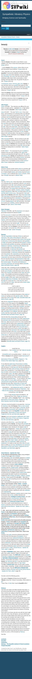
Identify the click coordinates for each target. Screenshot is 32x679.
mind (9, 74)
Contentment (5, 83)
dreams (3, 191)
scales (3, 365)
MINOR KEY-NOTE (18, 387)
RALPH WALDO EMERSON (16, 53)
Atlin (2, 138)
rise (29, 372)
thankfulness (19, 444)
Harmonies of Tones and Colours (10, 359)
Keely (2, 106)
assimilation (7, 311)
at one (11, 495)
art (7, 416)
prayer (15, 438)
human (28, 172)
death (19, 212)
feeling (3, 308)
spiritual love (11, 529)
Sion (13, 422)
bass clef (15, 367)
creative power (14, 467)
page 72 (27, 341)
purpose (15, 67)
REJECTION (10, 564)
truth (10, 49)
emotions (18, 189)
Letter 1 (27, 506)
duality (7, 277)
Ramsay (3, 234)
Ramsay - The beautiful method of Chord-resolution (15, 644)
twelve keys (12, 364)
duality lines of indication (11, 279)
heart (4, 74)
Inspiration (4, 642)
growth (16, 85)
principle (26, 423)
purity (10, 534)
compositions (4, 428)
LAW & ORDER (16, 456)
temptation (14, 513)
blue (20, 380)
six (4, 372)
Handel (9, 440)
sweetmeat (13, 441)
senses (8, 525)
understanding (7, 491)
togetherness (11, 556)
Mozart (22, 440)
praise (26, 438)
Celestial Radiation (19, 162)
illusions (10, 191)
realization (27, 490)
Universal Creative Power (17, 501)
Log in (29, 34)
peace (10, 83)
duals (18, 297)
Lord (5, 394)
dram (6, 441)
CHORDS (14, 350)
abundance (4, 155)
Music (20, 236)
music (2, 296)
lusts (13, 516)
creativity (18, 493)
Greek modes (4, 269)
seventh (14, 372)
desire (10, 515)
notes (13, 277)
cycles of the (15, 237)
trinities (25, 364)
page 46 (11, 299)
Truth (16, 112)
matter (4, 242)
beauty (17, 37)
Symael (7, 138)
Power (17, 428)
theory (4, 404)
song (10, 431)
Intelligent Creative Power (18, 496)
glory (19, 83)
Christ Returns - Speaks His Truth (10, 453)
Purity (3, 512)
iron (20, 108)
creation (11, 306)
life (24, 115)
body (20, 168)
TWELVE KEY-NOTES (7, 390)
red (12, 380)
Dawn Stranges (5, 209)
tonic (15, 331)
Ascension (19, 211)
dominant (3, 323)
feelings (26, 515)
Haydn (16, 440)
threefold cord (6, 354)
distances (19, 241)
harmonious (25, 355)
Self (4, 126)
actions (23, 189)
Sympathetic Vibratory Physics (8, 37)
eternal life (4, 506)
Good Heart (17, 186)
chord (19, 328)
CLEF (17, 392)
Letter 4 (6, 549)
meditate (25, 151)
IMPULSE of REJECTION (21, 567)
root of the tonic (23, 326)
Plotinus (3, 588)
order (25, 427)
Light (28, 134)
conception (4, 173)
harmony (15, 83)
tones (5, 370)
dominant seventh (5, 318)
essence (22, 157)
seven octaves (20, 368)
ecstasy (28, 475)
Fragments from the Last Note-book (10, 414)
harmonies (19, 364)
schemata (22, 407)
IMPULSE (17, 554)
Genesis (9, 272)
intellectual (20, 416)
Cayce (3, 60)
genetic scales (19, 296)
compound (10, 301)
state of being (10, 475)
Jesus (2, 112)
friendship (6, 76)
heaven (3, 504)
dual (4, 280)
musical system (7, 262)
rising (10, 381)
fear (16, 228)
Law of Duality (8, 271)
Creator (11, 436)
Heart (2, 118)
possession (6, 518)
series (13, 368)
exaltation (3, 467)
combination (21, 409)
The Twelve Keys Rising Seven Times (15, 385)
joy (10, 226)
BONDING (10, 551)
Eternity (14, 394)
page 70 (22, 314)
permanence (20, 258)
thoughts (27, 189)
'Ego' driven (22, 563)
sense (19, 435)
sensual (14, 416)
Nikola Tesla (4, 167)
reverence (27, 444)
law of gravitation (8, 236)
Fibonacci (3, 211)
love (14, 76)
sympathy (21, 306)
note (8, 297)
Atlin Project (4, 104)
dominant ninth (7, 320)
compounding (13, 317)
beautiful (17, 410)
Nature (26, 303)
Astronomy (4, 237)
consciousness (15, 498)
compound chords (12, 309)
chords (21, 309)
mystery (20, 172)
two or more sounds (24, 406)
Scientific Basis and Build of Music (10, 314)
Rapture (3, 219)
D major (12, 282)
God (18, 52)
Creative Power (5, 456)
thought (6, 175)
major (22, 272)
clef (23, 365)
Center (13, 128)
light (10, 229)
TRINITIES (23, 389)
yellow (14, 380)
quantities (27, 241)
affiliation (15, 311)
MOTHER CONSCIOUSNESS (10, 558)
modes (3, 275)
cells (19, 459)
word (20, 173)
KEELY (7, 151)
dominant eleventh (21, 325)
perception (17, 475)
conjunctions (16, 254)
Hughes (3, 346)
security (4, 556)
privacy (14, 569)
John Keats (22, 49)
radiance (23, 475)
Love (20, 112)
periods (24, 242)
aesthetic (3, 639)
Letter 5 (13, 571)
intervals (3, 239)
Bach (12, 440)
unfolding (12, 202)
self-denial (7, 542)
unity (29, 304)
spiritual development (18, 537)
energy (13, 188)
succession (12, 409)
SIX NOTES (6, 389)
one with (8, 478)
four (28, 368)
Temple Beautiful (5, 645)
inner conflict (9, 547)
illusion (28, 554)
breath (24, 173)
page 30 (16, 265)
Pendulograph (21, 375)
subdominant (26, 318)
